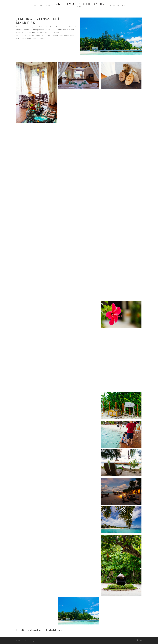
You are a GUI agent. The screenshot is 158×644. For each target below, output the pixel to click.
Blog (42, 5)
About (48, 5)
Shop (124, 5)
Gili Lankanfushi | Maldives (41, 630)
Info (109, 5)
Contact (116, 5)
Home (35, 5)
